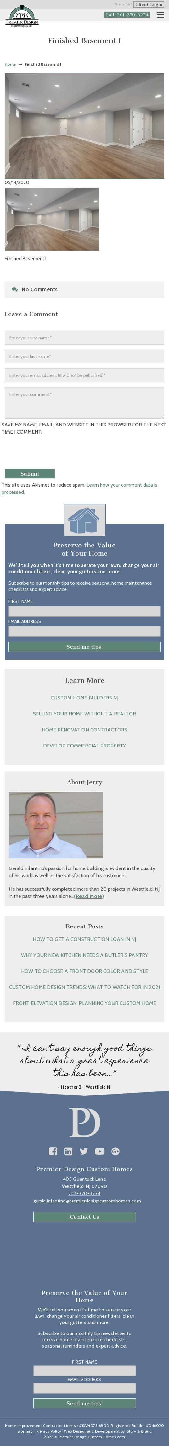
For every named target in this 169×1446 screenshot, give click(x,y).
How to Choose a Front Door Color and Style (84, 971)
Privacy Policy (49, 1431)
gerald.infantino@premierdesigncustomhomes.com (87, 1201)
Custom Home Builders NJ (84, 698)
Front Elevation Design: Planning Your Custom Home (84, 1003)
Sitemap (25, 1431)
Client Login (148, 4)
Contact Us (84, 1217)
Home (10, 64)
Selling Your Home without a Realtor (84, 714)
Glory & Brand (139, 1431)
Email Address (24, 621)
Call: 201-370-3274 (126, 15)
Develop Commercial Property (84, 746)
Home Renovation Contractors (84, 730)
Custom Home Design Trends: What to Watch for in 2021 (84, 987)
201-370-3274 (84, 1193)
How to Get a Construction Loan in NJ (84, 939)
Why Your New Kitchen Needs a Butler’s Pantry (84, 955)
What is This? (123, 4)
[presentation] (49, 454)
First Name (20, 601)
